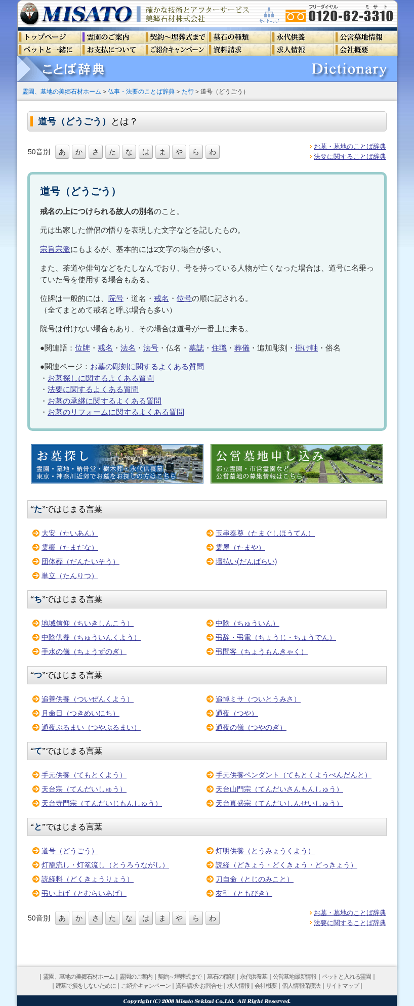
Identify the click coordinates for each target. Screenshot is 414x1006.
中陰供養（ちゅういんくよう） (91, 637)
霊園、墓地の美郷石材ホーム (61, 91)
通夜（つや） (237, 713)
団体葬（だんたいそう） (80, 561)
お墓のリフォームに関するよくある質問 (116, 412)
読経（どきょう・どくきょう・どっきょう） (286, 865)
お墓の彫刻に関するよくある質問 (147, 366)
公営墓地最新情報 (294, 976)
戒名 (161, 298)
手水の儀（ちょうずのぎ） (84, 651)
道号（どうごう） (70, 851)
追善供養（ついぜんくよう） (88, 699)
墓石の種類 (220, 976)
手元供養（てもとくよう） (84, 775)
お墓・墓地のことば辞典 (350, 146)
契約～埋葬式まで (179, 976)
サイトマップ (342, 985)
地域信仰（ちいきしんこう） (88, 623)
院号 (115, 298)
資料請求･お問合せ (199, 985)
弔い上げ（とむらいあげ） (84, 893)
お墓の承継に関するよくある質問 (104, 401)
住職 (219, 347)
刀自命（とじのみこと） (255, 879)
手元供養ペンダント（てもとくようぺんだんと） (293, 775)
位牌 (82, 347)
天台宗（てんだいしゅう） (84, 789)
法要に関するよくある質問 (93, 389)
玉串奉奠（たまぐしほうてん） (265, 533)
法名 (128, 347)
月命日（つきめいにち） (80, 713)
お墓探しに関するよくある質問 (101, 378)
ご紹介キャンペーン (145, 985)
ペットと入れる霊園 (346, 976)
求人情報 (238, 985)
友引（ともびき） (244, 893)
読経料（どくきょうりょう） (88, 879)
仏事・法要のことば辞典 (141, 91)
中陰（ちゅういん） (247, 623)
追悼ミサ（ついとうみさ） (258, 699)
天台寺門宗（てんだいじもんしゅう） (102, 803)
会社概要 (265, 985)
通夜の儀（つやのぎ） (251, 727)
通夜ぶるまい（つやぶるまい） (91, 727)
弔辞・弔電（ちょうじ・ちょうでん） (276, 637)
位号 (184, 298)
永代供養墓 (253, 976)
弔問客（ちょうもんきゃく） (262, 651)
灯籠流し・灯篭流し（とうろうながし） (105, 865)
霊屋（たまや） (240, 547)
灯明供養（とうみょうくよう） (265, 851)
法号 (150, 347)
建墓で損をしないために (86, 985)
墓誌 (196, 347)
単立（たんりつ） (70, 576)
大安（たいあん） (70, 533)
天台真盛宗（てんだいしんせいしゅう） (279, 803)
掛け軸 (306, 347)
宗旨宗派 (55, 249)
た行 (188, 91)
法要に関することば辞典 (350, 156)
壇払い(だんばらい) (246, 561)
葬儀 (242, 347)
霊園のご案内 (135, 976)
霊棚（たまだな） (70, 547)
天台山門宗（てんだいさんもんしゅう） (279, 789)
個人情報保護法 (301, 985)
